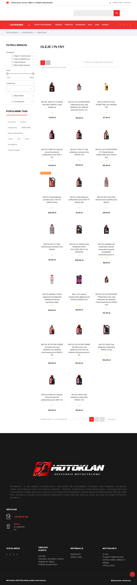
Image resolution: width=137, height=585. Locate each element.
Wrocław (11, 508)
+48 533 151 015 (21, 516)
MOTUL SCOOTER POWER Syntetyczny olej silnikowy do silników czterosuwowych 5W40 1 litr (52, 349)
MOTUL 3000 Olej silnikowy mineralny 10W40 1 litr (79, 396)
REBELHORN (26, 127)
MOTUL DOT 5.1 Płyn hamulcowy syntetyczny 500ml (52, 246)
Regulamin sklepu (46, 561)
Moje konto (76, 553)
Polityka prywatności (47, 563)
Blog (90, 24)
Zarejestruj (118, 3)
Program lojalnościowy (113, 556)
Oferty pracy (109, 564)
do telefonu (12, 144)
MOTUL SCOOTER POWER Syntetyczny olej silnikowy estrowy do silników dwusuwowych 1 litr (79, 349)
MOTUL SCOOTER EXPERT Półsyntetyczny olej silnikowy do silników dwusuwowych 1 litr (79, 106)
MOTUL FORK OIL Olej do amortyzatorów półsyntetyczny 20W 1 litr (51, 153)
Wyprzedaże (80, 24)
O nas (97, 24)
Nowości (58, 24)
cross (10, 139)
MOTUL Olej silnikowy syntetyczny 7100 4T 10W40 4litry (52, 199)
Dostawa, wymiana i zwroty (51, 558)
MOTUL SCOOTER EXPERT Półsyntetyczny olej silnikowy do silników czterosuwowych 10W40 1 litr (106, 299)
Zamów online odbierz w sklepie (114, 560)
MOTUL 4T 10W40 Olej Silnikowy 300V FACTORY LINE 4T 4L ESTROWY (79, 248)
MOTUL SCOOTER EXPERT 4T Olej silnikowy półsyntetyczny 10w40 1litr (106, 153)
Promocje (69, 24)
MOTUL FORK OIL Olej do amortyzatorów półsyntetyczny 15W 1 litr (52, 396)
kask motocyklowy (15, 133)
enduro (23, 122)
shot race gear (14, 150)
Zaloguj (127, 3)
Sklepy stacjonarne (42, 24)
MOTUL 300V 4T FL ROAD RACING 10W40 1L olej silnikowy (52, 104)
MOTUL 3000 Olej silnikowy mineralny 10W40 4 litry (106, 346)
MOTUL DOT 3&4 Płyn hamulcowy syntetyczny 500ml (106, 199)
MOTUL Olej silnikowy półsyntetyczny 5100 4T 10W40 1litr (79, 199)
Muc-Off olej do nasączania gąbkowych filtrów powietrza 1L (79, 296)
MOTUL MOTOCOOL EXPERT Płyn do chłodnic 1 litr (106, 104)
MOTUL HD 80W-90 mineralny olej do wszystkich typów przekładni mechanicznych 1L (106, 249)
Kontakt (105, 24)
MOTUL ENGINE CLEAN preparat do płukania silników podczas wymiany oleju (52, 298)
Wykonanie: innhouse (121, 580)
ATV (18, 139)
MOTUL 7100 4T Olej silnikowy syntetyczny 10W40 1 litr (79, 152)
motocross (12, 127)
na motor (12, 122)
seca (27, 139)
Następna (111, 419)
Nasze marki (76, 556)
